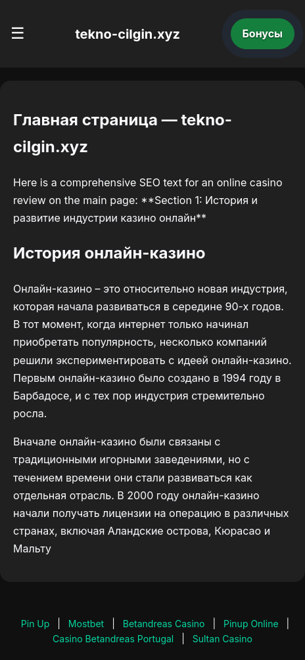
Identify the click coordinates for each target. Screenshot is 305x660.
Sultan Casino (222, 638)
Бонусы (263, 33)
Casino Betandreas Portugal (113, 638)
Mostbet (86, 623)
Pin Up (35, 623)
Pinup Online (251, 623)
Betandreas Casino (164, 623)
